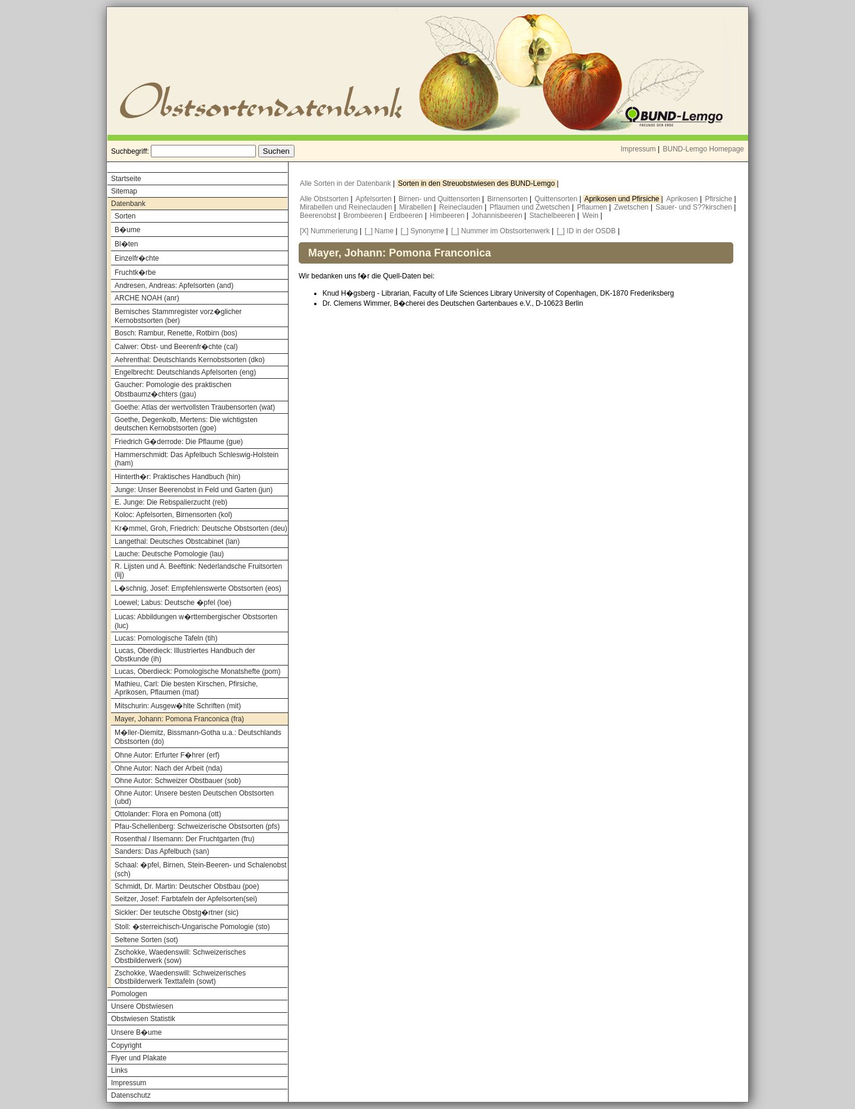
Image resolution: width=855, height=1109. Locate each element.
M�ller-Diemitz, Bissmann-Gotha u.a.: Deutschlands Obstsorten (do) (198, 737)
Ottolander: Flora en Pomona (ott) (168, 814)
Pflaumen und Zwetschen (531, 207)
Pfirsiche (719, 199)
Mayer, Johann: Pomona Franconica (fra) (179, 719)
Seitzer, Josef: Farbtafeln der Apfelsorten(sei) (186, 899)
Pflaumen (593, 207)
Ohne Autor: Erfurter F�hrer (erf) (167, 755)
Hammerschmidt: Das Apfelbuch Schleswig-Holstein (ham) (196, 459)
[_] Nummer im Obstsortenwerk (500, 231)
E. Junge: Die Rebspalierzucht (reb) (171, 502)
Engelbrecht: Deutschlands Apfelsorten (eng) (185, 372)
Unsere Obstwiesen (142, 1006)
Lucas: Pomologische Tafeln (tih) (166, 638)
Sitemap (124, 191)
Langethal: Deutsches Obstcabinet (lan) (177, 541)
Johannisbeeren (497, 215)
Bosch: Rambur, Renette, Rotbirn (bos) (176, 333)
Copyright (126, 1045)
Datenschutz (131, 1095)
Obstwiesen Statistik (143, 1019)
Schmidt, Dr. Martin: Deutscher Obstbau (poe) (187, 886)
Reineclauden (461, 207)
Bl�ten (126, 244)
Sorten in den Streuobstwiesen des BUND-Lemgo (477, 183)
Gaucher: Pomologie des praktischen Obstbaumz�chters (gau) (173, 389)
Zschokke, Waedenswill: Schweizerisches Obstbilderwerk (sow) (180, 956)
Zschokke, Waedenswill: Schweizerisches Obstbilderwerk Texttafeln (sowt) (180, 977)
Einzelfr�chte (137, 258)
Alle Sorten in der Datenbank (346, 183)
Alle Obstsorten (325, 199)
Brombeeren (363, 215)
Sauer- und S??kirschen (695, 207)
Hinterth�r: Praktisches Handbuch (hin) (177, 477)
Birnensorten (508, 199)
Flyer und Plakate (138, 1058)
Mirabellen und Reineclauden (347, 207)
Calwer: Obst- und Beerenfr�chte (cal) (176, 347)
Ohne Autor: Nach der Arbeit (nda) (168, 768)
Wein (591, 215)
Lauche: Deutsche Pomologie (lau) (169, 554)
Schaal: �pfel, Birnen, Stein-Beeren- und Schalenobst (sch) (201, 869)
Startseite (126, 179)
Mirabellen (416, 207)
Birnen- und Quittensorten (440, 199)
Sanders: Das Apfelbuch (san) (162, 851)
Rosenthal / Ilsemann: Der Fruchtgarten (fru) (184, 839)
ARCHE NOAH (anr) (147, 298)
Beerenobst (319, 215)
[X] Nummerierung (328, 231)
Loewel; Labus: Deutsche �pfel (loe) (173, 602)
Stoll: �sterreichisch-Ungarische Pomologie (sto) (192, 927)
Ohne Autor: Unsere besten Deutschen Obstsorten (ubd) (194, 797)
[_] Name (379, 231)
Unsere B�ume (136, 1032)
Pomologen (129, 994)
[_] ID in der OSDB (586, 231)
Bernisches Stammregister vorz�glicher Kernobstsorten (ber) (178, 316)
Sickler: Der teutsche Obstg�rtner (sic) (177, 912)
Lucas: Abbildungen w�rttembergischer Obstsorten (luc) (196, 621)
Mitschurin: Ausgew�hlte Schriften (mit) (178, 706)
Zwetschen (632, 207)
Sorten (125, 216)
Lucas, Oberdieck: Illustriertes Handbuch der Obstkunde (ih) (185, 655)
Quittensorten (556, 199)
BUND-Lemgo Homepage (703, 149)
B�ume (127, 230)
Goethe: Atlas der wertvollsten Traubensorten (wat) (195, 407)
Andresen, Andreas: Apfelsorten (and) (174, 285)
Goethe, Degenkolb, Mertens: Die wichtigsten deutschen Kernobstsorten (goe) (186, 424)
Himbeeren (448, 215)
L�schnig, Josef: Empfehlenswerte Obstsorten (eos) (198, 588)
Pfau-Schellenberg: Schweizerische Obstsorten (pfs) (197, 826)
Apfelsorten (375, 199)
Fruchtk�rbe (135, 272)
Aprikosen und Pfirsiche (622, 199)
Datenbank (128, 203)
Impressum (638, 149)
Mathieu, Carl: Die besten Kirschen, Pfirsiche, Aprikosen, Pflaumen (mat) (186, 688)
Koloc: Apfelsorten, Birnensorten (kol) (173, 515)
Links (119, 1070)
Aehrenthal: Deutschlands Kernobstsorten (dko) (190, 360)
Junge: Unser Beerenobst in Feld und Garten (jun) (194, 490)
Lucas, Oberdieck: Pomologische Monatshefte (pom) (197, 671)
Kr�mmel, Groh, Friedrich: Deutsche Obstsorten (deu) (201, 528)
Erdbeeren (407, 215)
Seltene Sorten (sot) (146, 940)
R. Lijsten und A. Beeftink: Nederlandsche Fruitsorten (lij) (198, 570)
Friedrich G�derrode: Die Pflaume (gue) (179, 442)
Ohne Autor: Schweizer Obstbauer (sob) (178, 781)
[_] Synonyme (422, 231)
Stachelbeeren (554, 215)
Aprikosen (683, 199)
